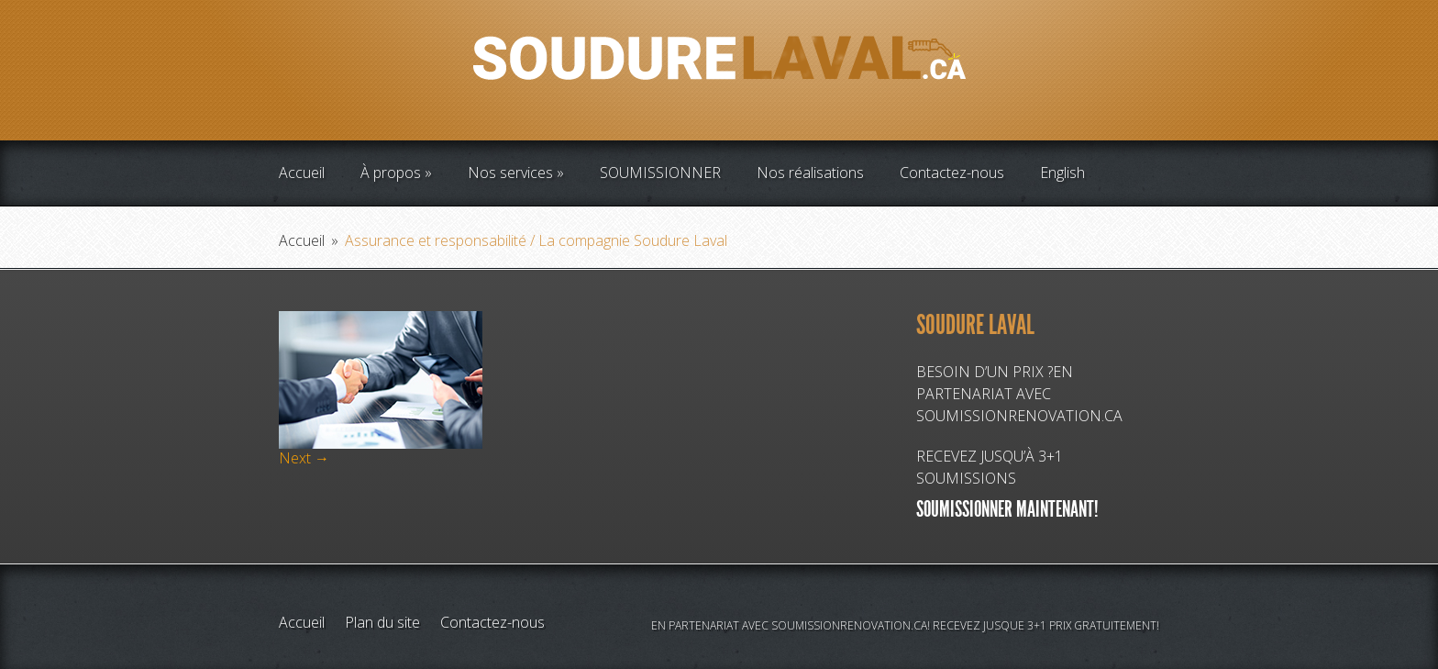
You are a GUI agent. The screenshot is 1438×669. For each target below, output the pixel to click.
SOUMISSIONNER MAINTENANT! (1007, 509)
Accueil (302, 172)
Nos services (510, 172)
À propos (390, 172)
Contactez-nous (952, 172)
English (1062, 172)
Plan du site (382, 622)
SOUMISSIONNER (660, 172)
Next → (304, 458)
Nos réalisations (810, 172)
